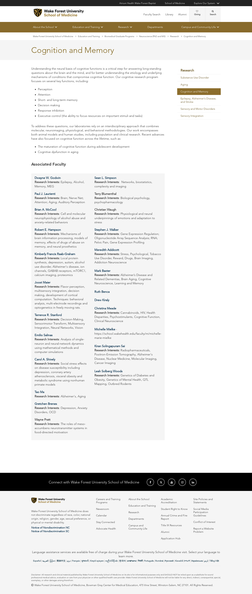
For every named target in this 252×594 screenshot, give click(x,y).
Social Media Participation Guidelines (201, 512)
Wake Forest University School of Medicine (53, 36)
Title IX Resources (171, 525)
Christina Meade (105, 308)
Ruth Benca (102, 292)
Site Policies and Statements (203, 501)
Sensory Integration (192, 116)
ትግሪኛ (187, 561)
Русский (169, 561)
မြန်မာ (52, 561)
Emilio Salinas (44, 335)
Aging (184, 84)
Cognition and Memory (194, 91)
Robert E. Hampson (48, 230)
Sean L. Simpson (105, 178)
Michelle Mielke (104, 329)
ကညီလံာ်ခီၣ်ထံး (111, 561)
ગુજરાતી (85, 561)
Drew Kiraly (101, 300)
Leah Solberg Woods (108, 371)
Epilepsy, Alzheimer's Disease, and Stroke (198, 100)
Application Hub (171, 538)
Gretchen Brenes (46, 404)
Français (76, 561)
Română (159, 561)
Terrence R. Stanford (48, 315)
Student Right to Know (174, 509)
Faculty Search (151, 14)
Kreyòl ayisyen (97, 561)
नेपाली (140, 561)
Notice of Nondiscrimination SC (50, 531)
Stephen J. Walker (106, 230)
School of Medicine (175, 3)
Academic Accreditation (169, 501)
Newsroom (102, 509)
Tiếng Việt (214, 561)
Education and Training (86, 27)
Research (123, 27)
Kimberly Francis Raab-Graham (55, 254)
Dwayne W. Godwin (48, 178)
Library (169, 14)
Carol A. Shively (45, 359)
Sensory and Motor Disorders (198, 109)
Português (149, 561)
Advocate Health (106, 528)
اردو (206, 561)
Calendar (101, 515)
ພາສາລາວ (131, 561)
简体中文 (61, 561)
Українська (197, 561)
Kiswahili (179, 561)
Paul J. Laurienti (45, 194)
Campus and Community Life (198, 27)
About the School (43, 27)
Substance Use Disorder (195, 77)
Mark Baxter (102, 271)
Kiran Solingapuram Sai (109, 346)
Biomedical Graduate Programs (119, 36)
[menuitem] (199, 70)
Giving (197, 13)
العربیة (45, 561)
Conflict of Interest (204, 522)
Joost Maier (42, 282)
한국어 (122, 561)
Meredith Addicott (106, 250)
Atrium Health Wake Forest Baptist (137, 3)
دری (68, 561)
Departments (155, 27)
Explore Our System (204, 3)
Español (37, 561)
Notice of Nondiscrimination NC (50, 527)
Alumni (182, 14)
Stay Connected (105, 522)
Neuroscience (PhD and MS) (152, 36)
